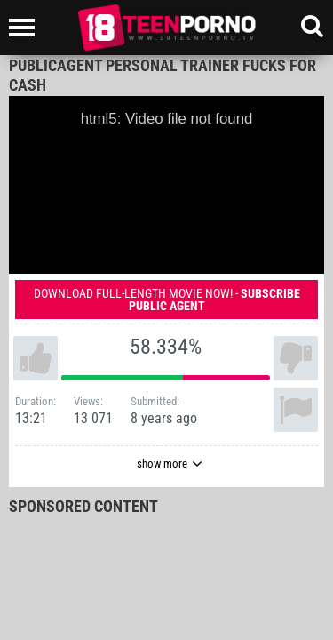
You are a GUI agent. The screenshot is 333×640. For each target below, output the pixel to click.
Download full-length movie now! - (167, 299)
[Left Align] (26, 27)
